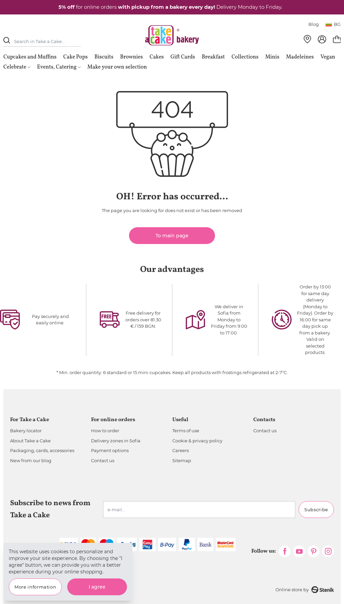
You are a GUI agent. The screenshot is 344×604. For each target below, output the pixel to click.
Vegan (327, 57)
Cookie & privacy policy (197, 440)
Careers (180, 450)
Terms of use (185, 430)
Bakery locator (26, 430)
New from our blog (30, 460)
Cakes (156, 57)
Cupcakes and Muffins (29, 57)
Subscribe (316, 509)
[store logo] (172, 35)
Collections (244, 57)
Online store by (304, 589)
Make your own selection (117, 67)
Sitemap (181, 460)
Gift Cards (182, 57)
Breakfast (213, 57)
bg (333, 24)
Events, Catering (59, 67)
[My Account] (322, 39)
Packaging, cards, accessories (42, 450)
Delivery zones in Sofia (115, 440)
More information (35, 587)
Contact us (102, 460)
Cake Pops (75, 57)
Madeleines (300, 57)
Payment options (110, 450)
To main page (172, 236)
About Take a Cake (30, 440)
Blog (313, 24)
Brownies (131, 57)
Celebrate (16, 67)
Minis (272, 57)
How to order (105, 430)
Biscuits (104, 57)
